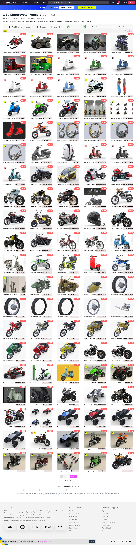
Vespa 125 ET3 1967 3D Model (65, 74)
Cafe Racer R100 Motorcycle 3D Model (122, 228)
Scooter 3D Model (116, 52)
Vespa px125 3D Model (63, 383)
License (104, 519)
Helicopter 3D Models (66, 493)
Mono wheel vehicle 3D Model (92, 140)
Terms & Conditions (108, 528)
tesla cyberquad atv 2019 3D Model (67, 449)
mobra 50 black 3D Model (64, 338)
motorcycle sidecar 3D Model (92, 294)
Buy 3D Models (75, 508)
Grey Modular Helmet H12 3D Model (94, 228)
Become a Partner (75, 525)
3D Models (72, 511)
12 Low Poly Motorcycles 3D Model (121, 118)
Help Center (105, 514)
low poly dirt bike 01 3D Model (119, 449)
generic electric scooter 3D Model (39, 383)
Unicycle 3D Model (62, 162)
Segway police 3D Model (10, 294)
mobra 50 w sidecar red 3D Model (39, 361)
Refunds (104, 531)
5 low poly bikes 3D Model (91, 118)
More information (45, 541)
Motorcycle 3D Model (90, 206)
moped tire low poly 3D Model (38, 316)
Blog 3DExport (73, 528)
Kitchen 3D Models (47, 490)
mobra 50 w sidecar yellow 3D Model (67, 361)
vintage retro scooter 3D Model (12, 405)
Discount (41, 27)
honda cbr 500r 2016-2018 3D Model (14, 427)
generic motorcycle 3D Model (119, 338)
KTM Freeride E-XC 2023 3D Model (120, 206)
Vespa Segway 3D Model (91, 272)
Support (104, 511)
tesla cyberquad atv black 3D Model (121, 427)
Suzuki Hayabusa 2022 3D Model (66, 228)
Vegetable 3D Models (120, 490)
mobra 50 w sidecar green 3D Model (13, 361)
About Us (8, 508)
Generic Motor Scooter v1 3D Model (13, 118)
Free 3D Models (74, 517)
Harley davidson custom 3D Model (93, 361)
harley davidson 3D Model (64, 294)
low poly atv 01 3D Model (118, 383)
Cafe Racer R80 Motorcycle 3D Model (14, 206)
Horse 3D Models (60, 490)
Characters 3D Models (31, 490)
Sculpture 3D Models (16, 490)
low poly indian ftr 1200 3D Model (39, 449)
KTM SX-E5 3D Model (36, 140)
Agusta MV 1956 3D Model (91, 250)
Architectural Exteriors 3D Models (78, 490)
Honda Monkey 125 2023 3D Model (40, 228)
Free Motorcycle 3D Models (20, 27)
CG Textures (73, 519)
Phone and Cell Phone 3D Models (100, 490)
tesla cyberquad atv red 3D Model (93, 427)
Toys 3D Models (37, 493)
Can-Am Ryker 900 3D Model (92, 52)
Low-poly (56, 27)
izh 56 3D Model (34, 294)
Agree (92, 541)
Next (73, 476)
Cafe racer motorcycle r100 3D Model (121, 405)
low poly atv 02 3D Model (91, 383)
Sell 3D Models (74, 522)
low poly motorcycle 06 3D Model (13, 471)
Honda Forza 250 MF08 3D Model (93, 96)
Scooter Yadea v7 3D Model (91, 162)
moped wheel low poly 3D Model (120, 294)
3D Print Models (74, 514)
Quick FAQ (105, 517)
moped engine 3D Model (117, 316)
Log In (125, 2)
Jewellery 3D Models (24, 493)
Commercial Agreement (109, 522)
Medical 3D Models (51, 493)
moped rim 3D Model (89, 316)
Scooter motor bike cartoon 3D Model (14, 140)
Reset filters (129, 31)
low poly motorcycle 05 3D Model (40, 471)
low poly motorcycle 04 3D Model (93, 471)
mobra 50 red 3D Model (9, 338)
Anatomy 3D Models (112, 493)
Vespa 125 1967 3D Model (10, 96)
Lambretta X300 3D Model (37, 162)
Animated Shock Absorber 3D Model (121, 96)
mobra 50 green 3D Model (37, 338)
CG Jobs (72, 531)
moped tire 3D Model (63, 316)
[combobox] (101, 27)
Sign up (132, 2)
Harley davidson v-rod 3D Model (120, 361)
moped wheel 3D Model (9, 316)
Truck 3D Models (99, 493)
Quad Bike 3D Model (35, 52)
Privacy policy (106, 525)
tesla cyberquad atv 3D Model (11, 449)
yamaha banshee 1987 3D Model (93, 405)
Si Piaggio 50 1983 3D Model (65, 250)
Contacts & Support (110, 508)
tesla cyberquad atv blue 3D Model (67, 427)
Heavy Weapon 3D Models (83, 493)
